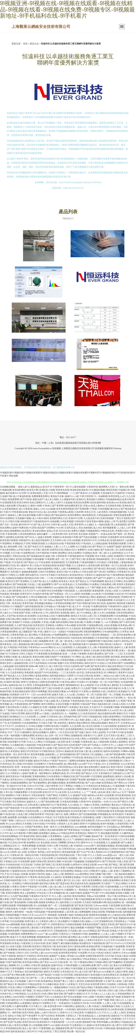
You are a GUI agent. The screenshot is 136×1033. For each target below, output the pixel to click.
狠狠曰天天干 (83, 993)
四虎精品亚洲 (81, 915)
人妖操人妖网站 (70, 836)
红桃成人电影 (111, 899)
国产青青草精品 (71, 830)
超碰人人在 (38, 508)
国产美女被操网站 (37, 782)
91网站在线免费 (30, 883)
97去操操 (4, 713)
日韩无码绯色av (65, 767)
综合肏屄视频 (28, 515)
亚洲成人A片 (28, 867)
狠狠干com (48, 1025)
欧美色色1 (64, 574)
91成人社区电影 (107, 779)
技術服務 (56, 448)
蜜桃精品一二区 (108, 634)
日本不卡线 (94, 619)
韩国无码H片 (127, 719)
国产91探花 (25, 499)
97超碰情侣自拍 (18, 870)
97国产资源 (15, 899)
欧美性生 (112, 691)
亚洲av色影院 (61, 770)
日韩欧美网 (32, 902)
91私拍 (99, 952)
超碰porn (55, 833)
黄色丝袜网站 (78, 896)
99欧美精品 (20, 993)
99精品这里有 (67, 833)
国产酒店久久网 (125, 801)
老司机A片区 (73, 842)
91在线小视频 (88, 949)
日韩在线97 (80, 521)
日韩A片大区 (22, 952)
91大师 (59, 527)
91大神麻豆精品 (50, 984)
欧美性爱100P (60, 534)
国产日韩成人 (94, 745)
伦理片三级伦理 (91, 634)
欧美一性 (116, 789)
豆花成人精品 (121, 955)
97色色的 (85, 543)
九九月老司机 (127, 763)
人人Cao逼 (69, 694)
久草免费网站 (54, 836)
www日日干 (41, 915)
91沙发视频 (84, 678)
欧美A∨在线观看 (105, 795)
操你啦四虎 (39, 918)
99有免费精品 (6, 839)
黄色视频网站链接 (25, 587)
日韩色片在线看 (118, 848)
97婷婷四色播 (102, 811)
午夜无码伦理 (119, 867)
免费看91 (82, 549)
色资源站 (73, 707)
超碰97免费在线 (20, 527)
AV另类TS (24, 493)
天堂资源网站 (61, 1000)
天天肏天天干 (96, 707)
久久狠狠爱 (93, 493)
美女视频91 (63, 921)
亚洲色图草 (113, 537)
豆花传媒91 (119, 600)
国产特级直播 (19, 584)
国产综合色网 (82, 776)
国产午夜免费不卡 (31, 1015)
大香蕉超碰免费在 (9, 631)
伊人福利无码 (52, 612)
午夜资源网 (114, 905)
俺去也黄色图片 (91, 767)
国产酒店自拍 (92, 908)
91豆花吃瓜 (17, 562)
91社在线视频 (17, 921)
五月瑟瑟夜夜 (72, 562)
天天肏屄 (86, 902)
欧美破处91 (124, 691)
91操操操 (17, 688)
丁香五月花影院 (122, 518)
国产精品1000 (60, 745)
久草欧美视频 (70, 965)
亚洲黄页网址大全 (58, 518)
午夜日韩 (40, 867)
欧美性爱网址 (74, 515)
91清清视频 (107, 593)
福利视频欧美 (115, 760)
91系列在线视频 (126, 836)
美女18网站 (121, 883)
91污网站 (76, 656)
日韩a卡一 (128, 760)
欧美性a (39, 735)
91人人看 (56, 896)
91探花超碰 (39, 911)
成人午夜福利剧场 (21, 496)
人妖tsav (80, 848)
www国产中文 (85, 763)
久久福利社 (56, 877)
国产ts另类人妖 (104, 965)
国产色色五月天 (35, 546)
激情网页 (69, 874)
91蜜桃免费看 (62, 615)
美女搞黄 (44, 842)
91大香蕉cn (74, 571)
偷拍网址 (62, 552)
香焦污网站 (8, 559)
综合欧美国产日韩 (77, 745)
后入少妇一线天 (31, 710)
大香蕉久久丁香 (73, 1015)
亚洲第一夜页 (88, 697)
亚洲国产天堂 (42, 996)
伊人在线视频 (40, 905)
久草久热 (7, 792)
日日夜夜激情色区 (116, 852)
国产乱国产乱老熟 (12, 1022)
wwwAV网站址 (47, 647)
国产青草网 (57, 505)
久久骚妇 (88, 524)
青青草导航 (27, 603)
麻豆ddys (114, 508)
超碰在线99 (97, 609)
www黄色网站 (82, 874)
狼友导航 (58, 993)
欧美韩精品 (107, 782)
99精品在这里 (107, 530)
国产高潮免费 (81, 508)
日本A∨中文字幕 (35, 785)
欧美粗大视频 (122, 892)
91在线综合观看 (106, 968)
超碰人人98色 (68, 619)
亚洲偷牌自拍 (105, 921)
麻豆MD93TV (25, 524)
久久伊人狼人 (41, 889)
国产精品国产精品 (81, 609)
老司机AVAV (16, 779)
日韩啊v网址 (126, 659)
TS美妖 (36, 864)
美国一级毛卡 (50, 826)
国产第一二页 (36, 977)
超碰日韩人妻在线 (29, 927)
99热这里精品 (89, 959)
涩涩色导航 (36, 609)
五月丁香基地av (16, 971)
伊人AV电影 (46, 710)
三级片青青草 (51, 785)
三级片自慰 (75, 770)
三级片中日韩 (33, 981)
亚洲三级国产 (52, 943)
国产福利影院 (12, 757)
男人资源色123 (98, 852)
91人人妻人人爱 (69, 678)
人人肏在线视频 (53, 839)
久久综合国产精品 (71, 886)
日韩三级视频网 (40, 641)
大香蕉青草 (61, 556)
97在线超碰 (49, 741)
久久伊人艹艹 (6, 609)
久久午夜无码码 (127, 886)
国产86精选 (9, 952)
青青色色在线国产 (91, 924)
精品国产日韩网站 (46, 527)
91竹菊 (59, 940)
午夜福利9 (121, 779)
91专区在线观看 (89, 877)
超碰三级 (49, 556)
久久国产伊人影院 (112, 981)
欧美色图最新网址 (74, 729)
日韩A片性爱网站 (46, 571)
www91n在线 (51, 952)
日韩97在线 (116, 820)
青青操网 (60, 1015)
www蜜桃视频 (13, 924)
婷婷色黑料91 (101, 807)
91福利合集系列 (39, 697)
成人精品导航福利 (40, 540)
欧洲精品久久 (16, 716)
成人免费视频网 (82, 911)
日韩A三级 (112, 990)
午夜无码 (129, 785)
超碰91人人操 (71, 496)
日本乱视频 (120, 908)
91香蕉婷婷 (43, 987)
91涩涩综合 (5, 763)
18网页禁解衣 (82, 789)
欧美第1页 (22, 615)
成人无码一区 (51, 735)
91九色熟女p (58, 990)
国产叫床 (76, 603)
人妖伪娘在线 (103, 1015)
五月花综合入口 (20, 600)
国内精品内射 (52, 870)
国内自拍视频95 (40, 732)
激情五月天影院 (51, 971)
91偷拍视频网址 (32, 1000)
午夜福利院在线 (105, 647)
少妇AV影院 (18, 996)
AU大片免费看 (94, 858)
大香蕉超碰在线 (104, 515)
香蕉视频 (14, 593)
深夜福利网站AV (74, 650)
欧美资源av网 (124, 625)
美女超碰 (54, 1018)
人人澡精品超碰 (99, 543)
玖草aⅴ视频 (69, 625)
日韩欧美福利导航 (12, 880)
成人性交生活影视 (90, 726)
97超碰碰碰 (78, 861)
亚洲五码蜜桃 (12, 892)
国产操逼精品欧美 (35, 556)
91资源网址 (82, 619)
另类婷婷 (24, 757)
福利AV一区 (87, 807)
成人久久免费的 (50, 581)
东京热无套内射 (78, 811)
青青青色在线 (62, 489)
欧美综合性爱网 (81, 502)
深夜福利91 (24, 540)
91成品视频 (59, 710)
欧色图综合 (85, 943)
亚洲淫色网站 (76, 663)
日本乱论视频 (35, 726)
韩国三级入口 (116, 1000)
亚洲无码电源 (34, 748)
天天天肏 (15, 552)
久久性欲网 (29, 716)
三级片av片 (19, 820)
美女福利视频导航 (33, 971)
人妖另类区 (102, 512)
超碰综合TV (117, 1015)
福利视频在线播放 (105, 845)
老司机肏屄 (117, 814)
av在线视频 (43, 959)
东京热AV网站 (107, 908)
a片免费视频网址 (59, 634)
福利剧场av (103, 848)
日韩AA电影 (27, 918)
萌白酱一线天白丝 (76, 1031)
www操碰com (19, 804)
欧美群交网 (93, 565)
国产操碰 (116, 996)
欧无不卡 (47, 486)
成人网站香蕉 (70, 763)
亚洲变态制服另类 (29, 650)
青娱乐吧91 (87, 918)
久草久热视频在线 (56, 892)
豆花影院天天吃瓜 (80, 1003)
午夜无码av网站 (67, 682)
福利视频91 (92, 779)
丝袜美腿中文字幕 (16, 741)
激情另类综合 (12, 776)
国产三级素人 (86, 748)
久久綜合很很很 (108, 726)
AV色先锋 (66, 861)
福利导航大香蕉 (47, 883)
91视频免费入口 (112, 700)
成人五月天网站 (57, 959)
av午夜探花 (72, 691)
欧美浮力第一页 (117, 949)
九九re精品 (73, 804)
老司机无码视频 (23, 559)
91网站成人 (102, 949)
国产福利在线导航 (41, 949)
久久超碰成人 (104, 959)
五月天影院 (58, 817)
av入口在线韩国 (64, 647)
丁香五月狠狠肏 (36, 738)
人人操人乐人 (109, 993)
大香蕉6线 (122, 984)
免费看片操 (5, 622)
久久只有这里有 (76, 1012)
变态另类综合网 (46, 779)
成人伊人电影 (51, 499)
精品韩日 (22, 984)
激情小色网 (35, 505)
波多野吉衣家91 (61, 927)
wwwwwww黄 (89, 1000)
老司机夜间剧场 (122, 795)
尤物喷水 (56, 537)
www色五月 (6, 688)
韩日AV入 (54, 1012)
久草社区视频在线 (37, 597)
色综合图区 (5, 556)
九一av (104, 622)
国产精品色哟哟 (121, 748)
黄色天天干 (114, 722)
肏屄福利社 (15, 628)
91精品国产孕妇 (88, 704)
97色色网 (48, 908)
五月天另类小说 (108, 619)
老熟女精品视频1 (99, 722)
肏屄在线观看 (6, 625)
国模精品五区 (10, 845)
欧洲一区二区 (70, 962)
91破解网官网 (93, 641)
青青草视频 (102, 1022)
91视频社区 (54, 619)
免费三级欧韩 (12, 650)
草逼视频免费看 (104, 600)
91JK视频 (4, 552)
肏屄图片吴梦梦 (127, 521)
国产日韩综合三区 (85, 754)
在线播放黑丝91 (93, 861)
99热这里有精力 (44, 745)
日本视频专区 (60, 578)
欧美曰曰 (10, 581)
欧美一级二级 (99, 552)
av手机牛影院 (23, 549)
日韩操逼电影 (38, 767)
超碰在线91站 (103, 574)
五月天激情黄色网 (97, 710)
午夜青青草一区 (60, 486)
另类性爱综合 (57, 924)
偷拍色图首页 (88, 515)
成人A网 (76, 1018)
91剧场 (98, 694)
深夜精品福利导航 (99, 937)
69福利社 (78, 845)
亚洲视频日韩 (77, 908)
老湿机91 (80, 499)
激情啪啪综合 (72, 685)
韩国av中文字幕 (13, 1009)
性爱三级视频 (49, 707)
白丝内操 (52, 663)
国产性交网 (72, 748)
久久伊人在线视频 (106, 612)
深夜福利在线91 (82, 974)
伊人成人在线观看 (54, 669)
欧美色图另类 (52, 682)
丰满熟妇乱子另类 (21, 543)
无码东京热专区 (7, 940)
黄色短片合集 (57, 496)
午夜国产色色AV (58, 760)
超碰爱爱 (12, 817)
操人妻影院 (112, 685)
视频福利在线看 (126, 918)
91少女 (112, 801)
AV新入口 (126, 688)
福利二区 (74, 612)
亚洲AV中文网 (75, 518)
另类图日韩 (126, 597)
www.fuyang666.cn (42, 448)
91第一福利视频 (11, 735)
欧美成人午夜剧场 (21, 943)
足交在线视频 (90, 968)
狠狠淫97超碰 (48, 968)
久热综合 (115, 889)
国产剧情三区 (48, 864)
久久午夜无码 (53, 678)
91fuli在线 (103, 688)
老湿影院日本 (124, 726)
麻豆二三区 (125, 735)
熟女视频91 (102, 760)
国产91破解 (84, 836)
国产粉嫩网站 (115, 962)
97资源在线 (44, 634)
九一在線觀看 (100, 496)
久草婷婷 (102, 537)
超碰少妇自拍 (61, 1025)
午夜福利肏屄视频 (111, 858)
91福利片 (22, 830)
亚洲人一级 (124, 650)
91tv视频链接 (70, 940)
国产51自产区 (83, 852)
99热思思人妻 (65, 845)
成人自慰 (22, 852)
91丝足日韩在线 (85, 675)
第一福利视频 (128, 902)
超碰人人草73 (111, 521)
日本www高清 (102, 820)
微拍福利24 (13, 1018)
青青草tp (76, 918)
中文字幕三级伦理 (40, 549)
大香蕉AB (15, 855)
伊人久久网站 (23, 965)
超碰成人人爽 (14, 515)
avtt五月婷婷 (9, 852)
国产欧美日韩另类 (83, 905)
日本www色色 (100, 905)
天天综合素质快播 (62, 609)
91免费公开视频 (92, 622)
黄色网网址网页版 (75, 782)
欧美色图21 (96, 974)
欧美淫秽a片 (127, 905)
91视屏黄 (74, 704)
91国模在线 (93, 823)
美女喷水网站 (38, 530)
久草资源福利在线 (12, 1028)
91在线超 (85, 830)
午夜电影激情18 (75, 556)
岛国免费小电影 (65, 915)
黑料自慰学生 (31, 574)
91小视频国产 (17, 606)
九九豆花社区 (33, 993)
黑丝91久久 (18, 826)
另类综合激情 (97, 1018)
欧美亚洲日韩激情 (9, 540)
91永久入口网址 (34, 741)
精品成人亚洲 (125, 899)
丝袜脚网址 (129, 663)
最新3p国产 (38, 499)
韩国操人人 (11, 748)
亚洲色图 (41, 845)
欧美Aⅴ (99, 899)
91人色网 (70, 710)
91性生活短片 (112, 678)
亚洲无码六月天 (89, 540)
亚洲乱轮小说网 (47, 489)
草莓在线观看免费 (122, 515)
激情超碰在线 (122, 1028)
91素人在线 (122, 861)
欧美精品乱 (80, 833)
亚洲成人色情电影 (101, 804)
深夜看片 (87, 735)
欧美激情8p (46, 981)
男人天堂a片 (36, 565)
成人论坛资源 (49, 512)
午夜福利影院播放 (55, 911)
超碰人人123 (91, 921)
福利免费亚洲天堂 (73, 505)
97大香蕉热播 (40, 653)
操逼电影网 (97, 590)
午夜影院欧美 (98, 943)
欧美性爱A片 (43, 1022)
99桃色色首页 (6, 767)
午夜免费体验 (117, 574)
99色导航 (22, 647)
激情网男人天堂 (106, 486)
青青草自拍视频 (22, 609)
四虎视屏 (14, 694)
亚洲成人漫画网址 (118, 741)
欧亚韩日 (26, 530)
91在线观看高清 (8, 502)
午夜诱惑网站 (26, 678)
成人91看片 (83, 937)
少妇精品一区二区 (84, 694)
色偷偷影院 (88, 867)
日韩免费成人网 (107, 584)
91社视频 (43, 1018)
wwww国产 (89, 845)
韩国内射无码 (88, 603)
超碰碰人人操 (101, 754)
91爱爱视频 (44, 1028)
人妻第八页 (65, 644)
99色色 (45, 807)
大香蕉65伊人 (38, 612)
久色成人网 (21, 814)
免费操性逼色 (58, 773)
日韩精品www (44, 1009)
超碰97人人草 (113, 578)
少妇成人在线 (111, 590)
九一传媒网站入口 (73, 713)
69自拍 (51, 940)
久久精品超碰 (79, 647)
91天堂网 (42, 886)
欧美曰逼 (10, 814)
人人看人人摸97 (54, 502)
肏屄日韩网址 (47, 704)
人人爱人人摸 (109, 1003)
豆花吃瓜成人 (70, 527)
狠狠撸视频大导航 (111, 1006)
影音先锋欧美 (87, 820)
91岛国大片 (82, 682)
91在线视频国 (124, 1003)
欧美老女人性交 (66, 581)
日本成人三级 (33, 584)
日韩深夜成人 (120, 921)
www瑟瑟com (109, 855)
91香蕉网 (49, 559)
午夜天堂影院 (86, 496)
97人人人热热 (94, 855)
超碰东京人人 (33, 801)
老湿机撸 (64, 612)
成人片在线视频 (17, 981)
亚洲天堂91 (25, 593)
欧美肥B (32, 615)
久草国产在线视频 (115, 770)
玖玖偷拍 (89, 729)
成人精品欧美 (24, 656)
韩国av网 (33, 666)
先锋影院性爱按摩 (93, 981)
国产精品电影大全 (31, 628)
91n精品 (7, 597)
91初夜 (23, 707)
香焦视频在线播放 (43, 603)
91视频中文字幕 (123, 933)
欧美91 (99, 940)
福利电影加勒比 (57, 675)
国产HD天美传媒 (112, 609)
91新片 (6, 512)
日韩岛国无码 (122, 817)
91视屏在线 (86, 741)
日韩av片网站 (125, 990)
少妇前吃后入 (21, 726)
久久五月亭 (109, 940)
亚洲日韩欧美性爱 (109, 650)
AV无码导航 (67, 974)
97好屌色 (4, 606)
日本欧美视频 (66, 521)
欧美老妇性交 (76, 574)
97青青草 (32, 877)
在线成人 (96, 1006)
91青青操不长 (123, 571)
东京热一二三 (36, 757)
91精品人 (22, 748)
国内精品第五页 (7, 587)
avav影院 (53, 933)
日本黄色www (128, 722)
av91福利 (41, 590)
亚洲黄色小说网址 (37, 830)
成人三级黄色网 (101, 741)
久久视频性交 (34, 707)
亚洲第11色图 (10, 656)
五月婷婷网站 (81, 584)
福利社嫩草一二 (44, 534)
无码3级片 (15, 571)
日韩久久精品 (25, 653)
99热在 (48, 817)
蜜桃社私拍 (110, 977)
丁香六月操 (80, 855)
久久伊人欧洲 (74, 1022)
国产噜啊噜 (34, 704)
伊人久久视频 (58, 650)
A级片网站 (115, 637)
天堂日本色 (83, 984)
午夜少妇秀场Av (120, 896)
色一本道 (128, 937)
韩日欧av (98, 748)
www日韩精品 (89, 930)
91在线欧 (12, 770)
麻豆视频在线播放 (56, 782)
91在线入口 (102, 663)
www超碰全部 (60, 587)
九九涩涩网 (75, 726)
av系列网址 (114, 1022)
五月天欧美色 (47, 628)
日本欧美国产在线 (21, 612)
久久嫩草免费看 (20, 1006)
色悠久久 (43, 666)
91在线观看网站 (29, 722)
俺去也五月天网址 (113, 581)
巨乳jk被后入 (23, 505)
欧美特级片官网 (70, 537)
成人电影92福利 (74, 892)
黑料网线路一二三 (66, 493)
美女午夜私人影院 (104, 556)
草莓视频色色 (104, 814)
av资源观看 (92, 738)
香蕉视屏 (28, 672)
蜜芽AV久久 (87, 842)
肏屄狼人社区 (44, 852)
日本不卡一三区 (27, 694)
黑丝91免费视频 (39, 691)
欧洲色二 (98, 675)
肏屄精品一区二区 (37, 600)
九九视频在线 (16, 745)
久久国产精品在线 (23, 625)
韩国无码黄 (111, 489)
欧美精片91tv (21, 637)
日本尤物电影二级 (9, 659)
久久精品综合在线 (54, 543)
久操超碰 (67, 502)
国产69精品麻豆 (20, 597)
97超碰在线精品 (28, 930)
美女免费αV (6, 584)
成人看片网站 (31, 634)
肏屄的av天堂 (128, 641)
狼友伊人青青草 (24, 789)
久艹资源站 (8, 710)
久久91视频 (50, 757)
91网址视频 (32, 833)
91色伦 (99, 628)
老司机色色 (42, 955)
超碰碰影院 (76, 735)
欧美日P (47, 792)
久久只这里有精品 (14, 672)
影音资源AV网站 (31, 962)
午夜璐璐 (81, 653)
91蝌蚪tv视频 (127, 751)
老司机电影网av (124, 634)
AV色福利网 (126, 682)
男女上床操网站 (27, 892)
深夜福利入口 (119, 773)
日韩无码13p (68, 848)
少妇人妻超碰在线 (21, 644)
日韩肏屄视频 (66, 659)
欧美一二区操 (69, 653)
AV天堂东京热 (67, 732)
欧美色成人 (68, 584)
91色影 (56, 974)
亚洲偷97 (16, 622)
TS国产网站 (51, 795)
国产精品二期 (115, 864)
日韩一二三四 (46, 578)
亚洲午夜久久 (31, 921)
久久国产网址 (52, 659)
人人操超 (118, 745)
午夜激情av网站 (85, 962)
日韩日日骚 (13, 521)
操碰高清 (68, 751)
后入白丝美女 (73, 792)
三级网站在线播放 (76, 760)
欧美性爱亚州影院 (67, 952)
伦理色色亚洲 (55, 789)
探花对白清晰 (54, 861)
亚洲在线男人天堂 (39, 493)
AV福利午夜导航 (41, 593)
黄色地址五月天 (91, 757)
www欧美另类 (44, 694)
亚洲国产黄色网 (77, 779)
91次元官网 (100, 685)
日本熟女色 (103, 540)
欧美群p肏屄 (126, 502)
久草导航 (4, 921)
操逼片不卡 (15, 937)
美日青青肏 (103, 839)
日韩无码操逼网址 (125, 612)
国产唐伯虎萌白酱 (50, 801)
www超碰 (50, 508)
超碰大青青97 (80, 823)
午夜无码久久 (37, 719)
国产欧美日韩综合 (36, 839)
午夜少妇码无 (59, 748)
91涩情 (32, 527)
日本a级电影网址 (110, 631)
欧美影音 (112, 836)
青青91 (24, 682)
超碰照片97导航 (123, 968)
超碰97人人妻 (121, 647)
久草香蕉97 (71, 990)
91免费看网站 (29, 987)
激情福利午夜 (88, 1022)
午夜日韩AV (70, 597)
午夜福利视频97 (88, 562)
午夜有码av (33, 647)
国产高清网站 (22, 581)
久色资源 (119, 559)
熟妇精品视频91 (126, 874)
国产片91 (99, 892)
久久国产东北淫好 (37, 848)
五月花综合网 (34, 792)
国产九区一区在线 (9, 524)
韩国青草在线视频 (98, 915)
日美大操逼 (44, 820)
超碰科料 (111, 603)
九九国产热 (35, 581)
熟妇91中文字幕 (18, 785)
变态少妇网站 (74, 552)
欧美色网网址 (94, 880)
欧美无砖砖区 (89, 713)
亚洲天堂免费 (125, 549)
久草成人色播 (48, 622)
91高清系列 (5, 804)
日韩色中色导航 (51, 644)
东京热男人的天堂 (75, 672)
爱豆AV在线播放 (126, 830)
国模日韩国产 (51, 656)
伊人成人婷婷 (126, 710)
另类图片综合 (121, 530)
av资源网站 (25, 1003)
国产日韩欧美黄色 (9, 908)
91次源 (19, 710)
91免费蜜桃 (11, 949)
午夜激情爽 (25, 776)
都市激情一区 (107, 565)
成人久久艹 (68, 839)
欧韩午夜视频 (75, 578)
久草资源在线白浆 (21, 669)
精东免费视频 (28, 937)
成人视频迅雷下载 (27, 631)
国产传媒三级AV (83, 732)
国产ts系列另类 (126, 622)
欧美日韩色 (27, 1012)
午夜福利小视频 (102, 996)
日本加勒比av (113, 826)
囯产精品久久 (82, 581)
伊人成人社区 (81, 971)
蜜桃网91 (10, 795)
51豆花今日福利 (8, 789)
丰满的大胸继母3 (43, 587)
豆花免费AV (39, 763)
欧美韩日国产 (116, 663)
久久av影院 (74, 593)
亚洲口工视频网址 (122, 870)
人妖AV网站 (87, 568)
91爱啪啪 (113, 622)
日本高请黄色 (53, 776)
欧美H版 (79, 622)
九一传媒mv (85, 804)
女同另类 (73, 534)
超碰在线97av (47, 804)
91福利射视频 (110, 830)
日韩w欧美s (33, 804)
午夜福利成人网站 (86, 597)
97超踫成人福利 (117, 807)
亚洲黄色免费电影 (32, 688)
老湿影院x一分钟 (100, 801)
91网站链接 (109, 1028)
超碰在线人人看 (83, 1006)
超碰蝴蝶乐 (94, 933)
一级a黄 (28, 911)
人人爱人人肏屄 (117, 1012)
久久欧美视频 (47, 1000)
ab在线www (51, 719)
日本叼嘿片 (64, 719)
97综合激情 (44, 562)
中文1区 (24, 807)
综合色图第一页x (8, 754)
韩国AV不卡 (93, 833)
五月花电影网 (126, 685)
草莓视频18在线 (114, 911)
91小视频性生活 (30, 729)
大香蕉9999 (84, 801)
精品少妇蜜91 (44, 990)
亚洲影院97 (119, 556)
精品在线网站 (114, 902)
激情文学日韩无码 (29, 751)
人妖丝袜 (66, 896)
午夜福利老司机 (58, 949)
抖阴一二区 (112, 874)
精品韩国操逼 (19, 858)
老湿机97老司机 (37, 874)
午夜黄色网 (11, 534)
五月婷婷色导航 (113, 505)
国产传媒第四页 (124, 587)
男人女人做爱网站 (126, 619)
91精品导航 (106, 641)
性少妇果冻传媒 (115, 1009)
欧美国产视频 (64, 565)
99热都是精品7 (96, 977)
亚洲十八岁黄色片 (68, 984)
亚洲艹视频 (103, 1000)
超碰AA (90, 1025)
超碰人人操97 (41, 1012)
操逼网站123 (33, 842)
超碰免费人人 (51, 754)
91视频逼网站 (92, 530)
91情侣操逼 (68, 590)
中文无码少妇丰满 (16, 842)
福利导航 (126, 546)
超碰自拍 (100, 597)
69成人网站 (80, 738)
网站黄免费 (91, 848)
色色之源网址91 (37, 502)
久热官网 (78, 512)
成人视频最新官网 (60, 1028)
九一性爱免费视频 (26, 845)
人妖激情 (129, 540)
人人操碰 (41, 716)
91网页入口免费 (16, 574)
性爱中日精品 (43, 515)
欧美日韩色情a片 (73, 817)
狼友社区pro (91, 839)
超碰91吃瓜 (56, 965)
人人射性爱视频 (47, 811)
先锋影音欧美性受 (94, 955)
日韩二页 (22, 546)
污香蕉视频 (112, 562)
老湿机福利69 (117, 540)
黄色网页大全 (55, 798)
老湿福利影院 (57, 562)
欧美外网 (81, 625)
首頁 (25, 43)
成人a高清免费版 (119, 738)
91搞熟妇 (87, 552)
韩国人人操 (59, 568)
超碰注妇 (105, 767)
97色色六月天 (27, 915)
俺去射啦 (90, 760)
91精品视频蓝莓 (87, 899)
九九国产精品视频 (19, 896)
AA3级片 (50, 867)
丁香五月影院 (59, 1031)
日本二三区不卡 (30, 880)
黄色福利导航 (127, 656)
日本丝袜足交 (66, 971)
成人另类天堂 (55, 666)
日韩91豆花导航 (59, 937)
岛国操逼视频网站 (19, 782)
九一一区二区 (54, 848)
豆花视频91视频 (23, 518)
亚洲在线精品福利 (21, 691)
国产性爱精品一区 (59, 593)
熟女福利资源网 (55, 830)
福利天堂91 (90, 663)
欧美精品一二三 (57, 672)
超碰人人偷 (106, 870)
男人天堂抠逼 (62, 700)
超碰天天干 (90, 600)
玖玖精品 (101, 562)
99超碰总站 (126, 1022)
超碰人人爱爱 (21, 848)
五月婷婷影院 (113, 763)
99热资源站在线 (19, 512)
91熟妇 (33, 770)
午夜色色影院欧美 (48, 855)
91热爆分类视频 (74, 867)
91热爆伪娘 (106, 946)
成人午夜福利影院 (19, 704)
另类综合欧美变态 (94, 672)
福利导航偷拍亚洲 (34, 606)
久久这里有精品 (115, 552)
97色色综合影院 (54, 763)
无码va (51, 600)
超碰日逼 (118, 877)
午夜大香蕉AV (23, 795)
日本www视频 (128, 952)
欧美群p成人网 (46, 880)
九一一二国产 (38, 669)
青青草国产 (62, 707)
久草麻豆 (14, 886)
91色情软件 (96, 830)
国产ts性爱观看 (113, 1018)
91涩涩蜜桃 (96, 776)
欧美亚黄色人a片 (117, 496)
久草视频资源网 (105, 615)
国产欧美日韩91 (98, 666)
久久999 (4, 833)
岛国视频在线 (116, 937)
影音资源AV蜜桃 (95, 521)
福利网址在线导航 (15, 537)
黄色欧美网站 (41, 675)
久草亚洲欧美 (45, 927)
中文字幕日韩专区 (118, 729)
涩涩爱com (107, 927)
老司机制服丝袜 (67, 754)
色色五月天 (89, 512)
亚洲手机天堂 (56, 549)
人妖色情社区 (56, 713)
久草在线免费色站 (26, 534)
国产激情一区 (119, 534)
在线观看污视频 (111, 707)
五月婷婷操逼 (60, 858)
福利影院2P (26, 521)
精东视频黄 (88, 637)
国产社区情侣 (47, 1015)
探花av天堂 (52, 530)
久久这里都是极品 (9, 508)
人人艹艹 (86, 792)
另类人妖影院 (98, 732)
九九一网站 (65, 1018)
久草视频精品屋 (11, 977)
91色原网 (82, 952)
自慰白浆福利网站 (111, 716)
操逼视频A (44, 833)
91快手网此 (113, 682)
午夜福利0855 (115, 606)
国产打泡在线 (108, 861)
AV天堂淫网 (116, 697)
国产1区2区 (99, 571)
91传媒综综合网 (74, 631)
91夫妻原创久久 (77, 1025)
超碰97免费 (28, 773)
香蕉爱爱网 (13, 499)
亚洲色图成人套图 (92, 817)
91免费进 (43, 798)
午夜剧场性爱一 (59, 1022)
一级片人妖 (122, 855)
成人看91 (116, 1025)
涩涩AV (59, 751)
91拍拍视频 (103, 508)
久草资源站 (13, 751)
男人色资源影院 (118, 524)
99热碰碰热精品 (113, 499)
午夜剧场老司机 (72, 543)
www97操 (102, 864)
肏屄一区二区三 (63, 559)
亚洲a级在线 (12, 760)
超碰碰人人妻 (51, 546)
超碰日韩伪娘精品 (71, 807)
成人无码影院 (45, 729)
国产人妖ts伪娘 (93, 782)
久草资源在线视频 (62, 603)
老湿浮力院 (61, 571)
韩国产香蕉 (126, 700)
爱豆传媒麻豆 (24, 641)
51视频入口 (79, 785)
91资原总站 (91, 785)
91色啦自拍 (112, 798)
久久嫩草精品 (126, 833)
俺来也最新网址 (45, 568)
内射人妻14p (127, 609)
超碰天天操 (57, 694)
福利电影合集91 (80, 644)
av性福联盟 (80, 659)
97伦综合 (41, 892)
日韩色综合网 (31, 811)
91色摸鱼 (87, 578)
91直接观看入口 (102, 842)
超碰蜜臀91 (47, 584)
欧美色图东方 (127, 637)
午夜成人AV (99, 763)
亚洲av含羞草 (58, 685)
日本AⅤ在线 (38, 823)
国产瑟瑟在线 (62, 883)
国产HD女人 (31, 537)
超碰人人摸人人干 (94, 719)
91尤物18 (13, 653)
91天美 (90, 811)
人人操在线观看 (83, 590)
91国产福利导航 (13, 962)
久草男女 (124, 631)
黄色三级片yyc (113, 792)
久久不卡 (128, 552)
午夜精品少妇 (10, 861)
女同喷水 (32, 852)
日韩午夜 (55, 524)
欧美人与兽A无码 (76, 641)
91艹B (3, 722)
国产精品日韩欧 (84, 987)
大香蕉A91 (89, 574)
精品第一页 (85, 798)
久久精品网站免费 (87, 965)
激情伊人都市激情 (14, 911)
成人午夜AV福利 (40, 518)
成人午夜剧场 (25, 508)
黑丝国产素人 (60, 981)
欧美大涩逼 (105, 789)
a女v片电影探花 (62, 908)
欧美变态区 (38, 625)
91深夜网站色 (27, 552)
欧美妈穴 (125, 880)
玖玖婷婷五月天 (123, 940)
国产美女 (44, 962)
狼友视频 (110, 892)
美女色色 (83, 707)
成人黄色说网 (10, 546)
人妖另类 (60, 741)
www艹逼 (42, 933)
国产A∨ (58, 584)
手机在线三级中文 (53, 814)
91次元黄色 (45, 650)
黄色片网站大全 (46, 770)
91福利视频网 (97, 581)
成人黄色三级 (88, 656)
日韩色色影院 (113, 597)
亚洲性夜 (90, 559)
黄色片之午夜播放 (29, 1018)
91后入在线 (24, 659)
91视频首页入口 (93, 1012)
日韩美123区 (97, 886)
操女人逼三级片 (30, 1028)
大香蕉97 (16, 889)
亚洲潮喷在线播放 (71, 877)
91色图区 (63, 726)
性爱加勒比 (5, 889)
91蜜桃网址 (25, 732)
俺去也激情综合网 (106, 713)
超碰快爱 (115, 842)
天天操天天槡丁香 (47, 722)
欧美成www (112, 502)
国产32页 (82, 716)
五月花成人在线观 (19, 874)
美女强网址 (129, 581)
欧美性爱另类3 (98, 984)
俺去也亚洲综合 (115, 666)
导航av (90, 896)
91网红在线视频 (72, 697)
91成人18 (37, 899)
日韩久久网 (52, 845)
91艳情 (53, 552)
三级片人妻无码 (75, 981)
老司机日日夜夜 (55, 697)
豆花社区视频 (62, 704)
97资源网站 (5, 543)
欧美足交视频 (21, 1025)
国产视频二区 (29, 990)
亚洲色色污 (127, 505)
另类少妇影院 (30, 959)
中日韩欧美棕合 (47, 751)
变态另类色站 (18, 801)
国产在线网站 (63, 757)
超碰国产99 (88, 892)
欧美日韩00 (128, 499)
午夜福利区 (64, 656)
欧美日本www (15, 568)
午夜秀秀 (85, 886)
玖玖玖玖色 (64, 530)
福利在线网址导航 (64, 622)
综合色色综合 (21, 738)
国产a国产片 (99, 578)
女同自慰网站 (66, 870)
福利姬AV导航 (96, 644)
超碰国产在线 (79, 795)
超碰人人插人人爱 (54, 874)
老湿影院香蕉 (14, 867)
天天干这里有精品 (37, 663)
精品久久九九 (33, 858)
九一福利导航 (14, 1012)
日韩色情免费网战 (9, 836)
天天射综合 (52, 716)
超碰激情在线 (21, 663)
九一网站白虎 (29, 568)
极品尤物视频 (52, 738)
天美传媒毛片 (107, 493)
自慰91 (117, 641)
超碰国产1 (54, 955)
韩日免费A (51, 767)
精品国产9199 (41, 672)
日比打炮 (109, 955)
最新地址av (36, 486)
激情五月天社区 (78, 615)
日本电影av (49, 606)
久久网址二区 (38, 659)
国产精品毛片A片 (123, 924)
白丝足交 (119, 593)
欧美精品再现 (49, 565)
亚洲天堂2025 (29, 1022)
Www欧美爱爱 (126, 628)
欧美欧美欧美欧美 (79, 489)
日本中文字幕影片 (48, 574)
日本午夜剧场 (42, 552)
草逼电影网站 (124, 993)
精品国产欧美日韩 (64, 600)
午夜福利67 (34, 896)
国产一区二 (53, 905)
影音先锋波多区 (103, 1025)
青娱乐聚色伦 (83, 722)
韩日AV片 (32, 1031)
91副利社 (78, 600)
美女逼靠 (83, 534)
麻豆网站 (72, 937)
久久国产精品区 (43, 974)
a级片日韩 (120, 675)
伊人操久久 (5, 612)
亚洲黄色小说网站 (54, 625)
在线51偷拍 (93, 549)
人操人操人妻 (54, 886)
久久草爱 (60, 867)
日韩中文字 (107, 745)
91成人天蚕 (40, 678)
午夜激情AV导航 (79, 933)
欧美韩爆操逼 (54, 653)
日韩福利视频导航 (117, 512)
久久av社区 (112, 710)
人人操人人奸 (123, 527)
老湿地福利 (5, 719)
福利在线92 (82, 1009)
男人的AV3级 (97, 678)
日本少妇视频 (73, 540)
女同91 (46, 637)
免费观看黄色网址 (40, 496)
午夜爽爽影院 (73, 568)
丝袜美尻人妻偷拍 (66, 722)
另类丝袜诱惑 (37, 795)
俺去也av (115, 804)
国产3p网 (84, 666)
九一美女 (127, 697)
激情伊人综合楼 (91, 650)
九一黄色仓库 (121, 486)
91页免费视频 (121, 615)
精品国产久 (28, 889)
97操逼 (6, 562)
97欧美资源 (60, 804)
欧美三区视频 (72, 741)
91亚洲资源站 (128, 716)
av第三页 (91, 615)
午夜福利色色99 (41, 521)
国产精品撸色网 (117, 754)
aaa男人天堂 (67, 524)
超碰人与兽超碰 (76, 587)
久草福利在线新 (52, 977)
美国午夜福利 (102, 697)
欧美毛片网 (32, 489)
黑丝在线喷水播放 (57, 691)
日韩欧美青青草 (36, 814)
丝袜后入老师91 (112, 952)
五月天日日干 (28, 590)
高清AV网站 (28, 675)
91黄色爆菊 (38, 559)
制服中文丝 (63, 663)
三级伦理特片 (108, 817)
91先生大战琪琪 (71, 666)
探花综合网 (43, 877)
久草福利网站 (30, 779)
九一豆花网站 (14, 883)
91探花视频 (76, 968)
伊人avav (10, 823)
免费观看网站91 (29, 933)
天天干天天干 (6, 726)
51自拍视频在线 (55, 597)
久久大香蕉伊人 (79, 565)
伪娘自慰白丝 (103, 704)
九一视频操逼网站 (58, 987)
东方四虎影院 (14, 722)
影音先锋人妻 (81, 751)
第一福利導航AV (43, 773)
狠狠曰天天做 (28, 619)
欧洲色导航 (22, 940)
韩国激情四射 (43, 937)
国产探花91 (81, 493)
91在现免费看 (94, 669)
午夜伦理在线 (12, 707)
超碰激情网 (94, 883)
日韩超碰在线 (94, 716)
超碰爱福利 (108, 776)
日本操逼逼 (23, 770)
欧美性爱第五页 (111, 974)
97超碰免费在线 (94, 625)
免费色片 (75, 688)
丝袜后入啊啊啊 (58, 842)
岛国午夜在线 (88, 770)
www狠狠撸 (80, 826)
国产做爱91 (69, 993)
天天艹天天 (13, 732)
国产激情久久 (112, 659)
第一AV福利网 (105, 877)
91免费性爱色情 (99, 606)
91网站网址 (68, 1006)
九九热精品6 (56, 996)
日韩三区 (24, 977)
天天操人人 (96, 993)
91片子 (52, 493)
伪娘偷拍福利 (62, 811)
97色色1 (47, 505)
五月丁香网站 (65, 785)
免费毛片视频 (77, 530)
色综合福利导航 (97, 502)
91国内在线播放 (71, 798)
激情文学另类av (41, 760)
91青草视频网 (17, 968)
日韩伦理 (35, 965)
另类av (86, 505)
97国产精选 (20, 839)
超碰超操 (45, 965)
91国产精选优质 (11, 807)
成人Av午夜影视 (17, 833)
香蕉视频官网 (88, 628)
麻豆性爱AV (11, 493)
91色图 (22, 908)
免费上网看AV (71, 814)
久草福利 (94, 789)
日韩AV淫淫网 (17, 713)
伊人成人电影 (77, 719)
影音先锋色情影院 (65, 508)
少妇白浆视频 (110, 625)
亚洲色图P (128, 962)
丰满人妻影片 (44, 631)
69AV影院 (27, 763)
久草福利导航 (121, 823)
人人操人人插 (107, 933)
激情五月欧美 (107, 924)
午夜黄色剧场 (77, 700)
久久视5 (7, 669)
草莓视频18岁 (62, 779)
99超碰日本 (124, 489)
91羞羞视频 (118, 785)
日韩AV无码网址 (16, 811)
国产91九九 (18, 700)
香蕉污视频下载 (97, 874)
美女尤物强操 (85, 527)
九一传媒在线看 (102, 524)
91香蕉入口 (11, 830)
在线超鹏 (54, 521)
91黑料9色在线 (50, 726)
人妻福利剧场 (125, 562)
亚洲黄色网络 (38, 776)
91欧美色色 (76, 637)
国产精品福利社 (59, 515)
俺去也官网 (88, 1028)
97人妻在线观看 (77, 486)
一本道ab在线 (105, 534)
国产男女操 (103, 930)
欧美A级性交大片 (14, 1000)
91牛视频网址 (68, 977)
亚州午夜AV (23, 754)
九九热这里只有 (91, 518)
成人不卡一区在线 (81, 606)
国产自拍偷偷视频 (87, 814)
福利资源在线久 (18, 1031)
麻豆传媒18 (114, 688)
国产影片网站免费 (16, 974)
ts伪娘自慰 (29, 745)
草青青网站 (64, 918)
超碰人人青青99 (86, 940)
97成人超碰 (49, 700)
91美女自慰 (87, 571)
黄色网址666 (24, 949)
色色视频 (85, 593)
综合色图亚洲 (21, 666)
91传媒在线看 (101, 729)
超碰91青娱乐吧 (38, 861)
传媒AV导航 (52, 918)
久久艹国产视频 (93, 587)
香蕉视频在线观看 (117, 543)
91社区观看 (95, 1003)
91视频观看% (95, 889)
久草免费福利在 (65, 826)
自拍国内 (27, 899)
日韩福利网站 (12, 1003)
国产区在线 (75, 1028)
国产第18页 (99, 568)
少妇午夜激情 (100, 918)
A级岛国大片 (62, 628)
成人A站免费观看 (8, 641)
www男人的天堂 (103, 867)
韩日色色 (101, 603)
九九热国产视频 (88, 688)
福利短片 (21, 955)
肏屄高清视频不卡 (96, 826)
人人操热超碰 (6, 666)
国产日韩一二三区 (113, 653)
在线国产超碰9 (114, 546)
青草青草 (78, 524)
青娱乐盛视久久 (28, 924)
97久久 (105, 1012)
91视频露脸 (75, 1000)
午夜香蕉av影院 (65, 512)
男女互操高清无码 (60, 637)
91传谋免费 (23, 861)
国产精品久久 (30, 562)
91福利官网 (55, 807)
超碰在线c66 (15, 685)
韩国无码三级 (49, 946)
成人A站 (97, 527)
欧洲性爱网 (34, 807)
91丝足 (72, 987)
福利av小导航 (14, 1015)
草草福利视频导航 (33, 700)
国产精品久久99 (89, 773)
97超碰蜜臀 (119, 946)
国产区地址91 (56, 889)
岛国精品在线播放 (14, 578)
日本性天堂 (42, 619)
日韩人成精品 (35, 637)
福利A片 (33, 798)
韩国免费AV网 (99, 902)
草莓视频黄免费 (24, 905)
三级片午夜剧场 (7, 955)
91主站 (91, 952)
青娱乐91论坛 (35, 512)
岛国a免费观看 (15, 959)
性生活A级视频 (54, 590)
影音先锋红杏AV (65, 946)
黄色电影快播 (68, 852)
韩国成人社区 (81, 870)
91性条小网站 (14, 987)
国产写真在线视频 (88, 537)
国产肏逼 (113, 918)
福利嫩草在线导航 (87, 990)
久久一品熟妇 (58, 631)
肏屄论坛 (100, 770)
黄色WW (30, 974)
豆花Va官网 (47, 858)
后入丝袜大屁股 (13, 946)
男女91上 (105, 757)
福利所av (91, 795)
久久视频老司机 (67, 499)
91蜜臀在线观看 (8, 905)
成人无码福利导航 (68, 716)
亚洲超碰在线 (75, 634)
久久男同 (27, 685)
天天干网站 (64, 735)
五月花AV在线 (38, 943)
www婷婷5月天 (44, 930)
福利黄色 (16, 590)
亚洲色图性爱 (66, 905)
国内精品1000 (31, 578)
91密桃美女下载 (70, 899)
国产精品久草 (10, 984)
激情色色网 (79, 946)
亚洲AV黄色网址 (95, 653)
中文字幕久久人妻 (37, 1006)
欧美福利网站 (19, 489)
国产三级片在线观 (51, 688)
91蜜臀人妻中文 (62, 880)
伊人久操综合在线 (116, 915)
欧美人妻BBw (97, 505)
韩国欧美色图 (38, 543)
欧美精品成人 (105, 785)
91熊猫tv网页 (101, 962)
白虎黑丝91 (76, 864)
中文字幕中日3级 (115, 732)
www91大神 (56, 962)
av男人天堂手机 (7, 615)
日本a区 (98, 1028)
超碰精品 (79, 839)
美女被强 (126, 694)
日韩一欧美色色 (13, 603)
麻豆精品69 (36, 644)
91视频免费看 (20, 792)
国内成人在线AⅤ (113, 644)
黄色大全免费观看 (122, 965)
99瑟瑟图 (89, 556)
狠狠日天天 (122, 713)
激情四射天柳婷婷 (125, 603)
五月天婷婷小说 (58, 540)
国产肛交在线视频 (72, 996)
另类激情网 (81, 710)
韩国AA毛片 (70, 549)
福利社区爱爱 (102, 656)
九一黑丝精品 (81, 889)
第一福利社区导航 (29, 855)
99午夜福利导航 (27, 836)
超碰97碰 (7, 496)
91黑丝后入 (64, 933)
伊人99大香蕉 (73, 773)
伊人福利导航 (62, 902)
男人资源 (17, 763)
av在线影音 (68, 789)
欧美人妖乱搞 (98, 792)
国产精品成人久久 (12, 675)
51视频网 (68, 889)
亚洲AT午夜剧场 (28, 886)
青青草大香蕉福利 (125, 584)
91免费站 (94, 584)
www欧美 (96, 593)
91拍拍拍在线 (12, 864)
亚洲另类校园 (106, 518)
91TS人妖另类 (59, 792)
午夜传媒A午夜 (63, 606)
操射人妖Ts (23, 486)
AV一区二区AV (124, 977)
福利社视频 (41, 836)
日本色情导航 (101, 637)
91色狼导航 (74, 820)
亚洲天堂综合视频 (122, 927)
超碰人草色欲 (67, 955)
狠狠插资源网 (12, 930)
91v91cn (118, 943)
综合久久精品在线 (94, 700)
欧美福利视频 (110, 628)
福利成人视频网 (7, 965)
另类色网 (26, 946)
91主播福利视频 (97, 489)
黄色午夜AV (117, 767)
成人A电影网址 (74, 959)
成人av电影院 (86, 685)
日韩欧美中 (94, 870)
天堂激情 (108, 748)
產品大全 (34, 43)
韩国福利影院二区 (105, 559)
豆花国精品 (121, 568)
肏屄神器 (115, 656)
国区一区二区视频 (111, 694)
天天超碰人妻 (74, 930)
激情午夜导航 (12, 678)
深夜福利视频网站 (92, 631)
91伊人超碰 (88, 996)
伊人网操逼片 (110, 672)
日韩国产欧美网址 (33, 826)
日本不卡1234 (117, 987)
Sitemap (117, 448)
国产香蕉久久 (98, 546)
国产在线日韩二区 (109, 549)
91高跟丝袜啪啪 (73, 924)
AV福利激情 (14, 933)
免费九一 (54, 732)
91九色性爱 (120, 565)
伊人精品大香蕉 (120, 971)
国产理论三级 (78, 559)
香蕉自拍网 (38, 656)
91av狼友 (14, 927)
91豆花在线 (26, 864)
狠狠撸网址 (15, 530)
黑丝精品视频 (122, 845)
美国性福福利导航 (21, 697)
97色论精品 (15, 729)
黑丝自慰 (110, 568)
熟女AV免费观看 (59, 820)
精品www (109, 675)
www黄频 (80, 955)
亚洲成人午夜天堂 (118, 930)
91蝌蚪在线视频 (120, 959)
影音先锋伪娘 (126, 537)
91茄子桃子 (59, 729)
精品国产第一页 (99, 836)
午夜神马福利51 (35, 908)
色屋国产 (93, 534)
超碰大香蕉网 (44, 537)
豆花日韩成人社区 (46, 615)
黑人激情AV (22, 565)
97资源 (93, 508)
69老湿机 (70, 1009)
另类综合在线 (18, 556)
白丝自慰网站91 (36, 817)
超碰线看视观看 (29, 571)
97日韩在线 (77, 757)
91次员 (106, 889)
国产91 (109, 943)
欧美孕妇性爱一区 (37, 940)
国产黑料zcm (120, 782)
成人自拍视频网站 (111, 669)
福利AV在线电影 (111, 751)
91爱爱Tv (71, 675)
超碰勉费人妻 (74, 949)
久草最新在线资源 (52, 899)
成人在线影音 (95, 751)
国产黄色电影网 (17, 902)
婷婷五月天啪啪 (23, 823)
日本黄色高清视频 (68, 801)
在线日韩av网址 (13, 619)
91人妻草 (97, 735)
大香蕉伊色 (91, 486)
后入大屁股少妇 (83, 546)
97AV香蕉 (50, 823)
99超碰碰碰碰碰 (20, 798)
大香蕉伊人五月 (64, 823)
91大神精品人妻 (88, 612)
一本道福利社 (63, 1003)
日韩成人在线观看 (31, 622)
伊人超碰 (65, 688)
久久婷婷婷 (124, 590)
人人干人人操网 (66, 546)
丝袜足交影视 (89, 864)
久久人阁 (92, 647)
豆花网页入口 (65, 795)
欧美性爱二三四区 (21, 719)
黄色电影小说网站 (95, 499)
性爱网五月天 (49, 1003)
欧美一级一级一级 (58, 641)
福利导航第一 (58, 1009)
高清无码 (85, 1018)
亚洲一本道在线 (22, 767)
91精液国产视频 (93, 927)
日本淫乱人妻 (36, 952)
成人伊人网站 (63, 968)
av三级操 (44, 713)
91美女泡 (47, 609)
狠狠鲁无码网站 (46, 902)
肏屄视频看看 (109, 527)
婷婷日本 (81, 669)
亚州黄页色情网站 (36, 870)
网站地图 (13, 475)
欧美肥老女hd (66, 738)
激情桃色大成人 (99, 691)
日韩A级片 (104, 738)
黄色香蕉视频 (37, 754)
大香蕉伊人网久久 (48, 921)
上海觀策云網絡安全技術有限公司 (41, 26)
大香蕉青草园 (16, 634)
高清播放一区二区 (98, 682)
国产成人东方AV (42, 524)
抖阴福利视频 (12, 915)
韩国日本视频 (25, 760)
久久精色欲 (74, 628)
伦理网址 (111, 571)
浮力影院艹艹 (108, 883)
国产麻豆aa (94, 971)
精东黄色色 (5, 644)
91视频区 (29, 996)
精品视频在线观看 (109, 833)
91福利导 (119, 493)
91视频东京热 (68, 776)
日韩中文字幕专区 (95, 659)
